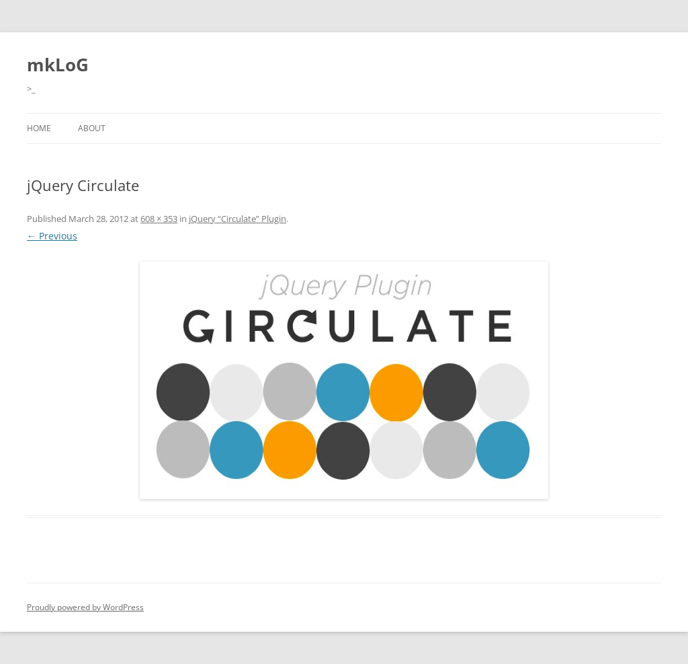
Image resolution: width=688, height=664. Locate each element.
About (91, 128)
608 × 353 (158, 219)
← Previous (52, 235)
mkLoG (58, 64)
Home (39, 128)
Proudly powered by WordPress (85, 607)
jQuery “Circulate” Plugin (237, 219)
